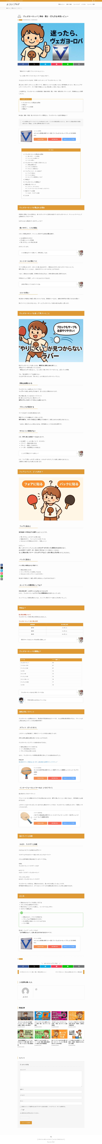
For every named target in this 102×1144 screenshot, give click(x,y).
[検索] (94, 1)
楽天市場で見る (54, 139)
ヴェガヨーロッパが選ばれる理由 (34, 154)
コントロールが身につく (33, 158)
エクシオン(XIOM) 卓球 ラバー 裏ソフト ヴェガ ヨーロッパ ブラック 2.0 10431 (55, 133)
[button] (23, 64)
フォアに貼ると (31, 173)
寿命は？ (27, 179)
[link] (36, 989)
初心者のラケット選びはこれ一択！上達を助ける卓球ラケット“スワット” (38, 762)
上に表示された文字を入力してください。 (30, 1113)
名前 (21, 1089)
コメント (23, 1069)
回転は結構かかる (32, 164)
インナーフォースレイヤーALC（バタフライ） (39, 188)
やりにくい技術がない (33, 168)
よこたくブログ (13, 4)
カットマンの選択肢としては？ (35, 177)
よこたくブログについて (58, 1139)
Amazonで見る (40, 139)
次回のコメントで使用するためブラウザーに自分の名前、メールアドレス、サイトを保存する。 (44, 1106)
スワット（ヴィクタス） (33, 186)
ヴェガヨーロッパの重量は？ (33, 182)
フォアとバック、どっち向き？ (33, 171)
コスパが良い (31, 160)
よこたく (25, 997)
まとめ (27, 195)
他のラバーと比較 (30, 191)
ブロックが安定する (32, 166)
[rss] (93, 1)
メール (22, 1095)
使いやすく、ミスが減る (33, 156)
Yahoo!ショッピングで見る (68, 139)
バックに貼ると (31, 175)
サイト (21, 1101)
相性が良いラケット (30, 184)
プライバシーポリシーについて (45, 1139)
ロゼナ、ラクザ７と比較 (33, 193)
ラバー (20, 19)
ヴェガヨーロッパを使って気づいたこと (36, 162)
